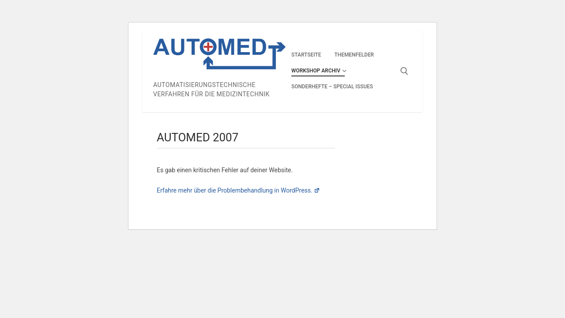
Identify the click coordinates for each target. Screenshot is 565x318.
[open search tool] (404, 71)
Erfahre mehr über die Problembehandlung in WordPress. (238, 190)
